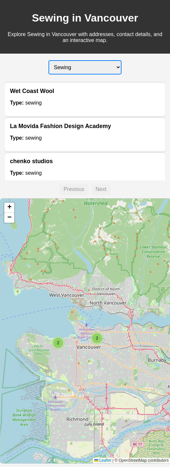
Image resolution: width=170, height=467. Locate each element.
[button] (97, 338)
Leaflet (102, 460)
